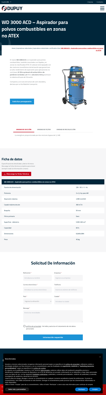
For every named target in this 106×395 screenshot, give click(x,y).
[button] (64, 8)
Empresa (90, 2)
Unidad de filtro (44, 129)
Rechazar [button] (81, 389)
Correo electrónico (30, 284)
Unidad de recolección (66, 129)
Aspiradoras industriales (24, 48)
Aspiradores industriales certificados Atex (46, 48)
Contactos (99, 2)
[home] (13, 8)
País (25, 296)
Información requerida (53, 337)
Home (14, 48)
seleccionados (45, 370)
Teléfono (57, 284)
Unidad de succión (23, 129)
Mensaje (26, 308)
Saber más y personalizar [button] (17, 389)
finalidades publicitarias (40, 374)
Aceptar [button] (95, 389)
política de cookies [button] (40, 368)
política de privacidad (33, 326)
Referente (27, 272)
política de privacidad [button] (72, 364)
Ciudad (57, 296)
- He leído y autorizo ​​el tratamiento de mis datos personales (51, 327)
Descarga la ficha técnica (16, 174)
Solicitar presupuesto (22, 101)
